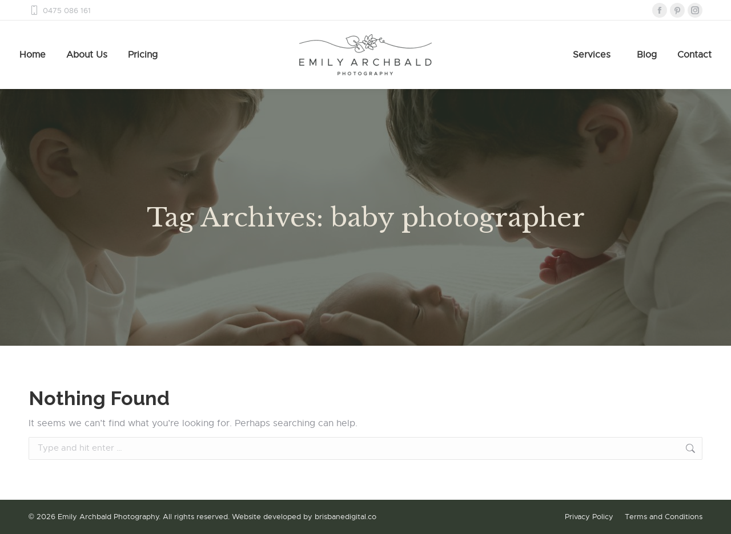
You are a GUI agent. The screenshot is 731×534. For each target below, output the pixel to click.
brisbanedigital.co (345, 516)
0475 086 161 (60, 10)
